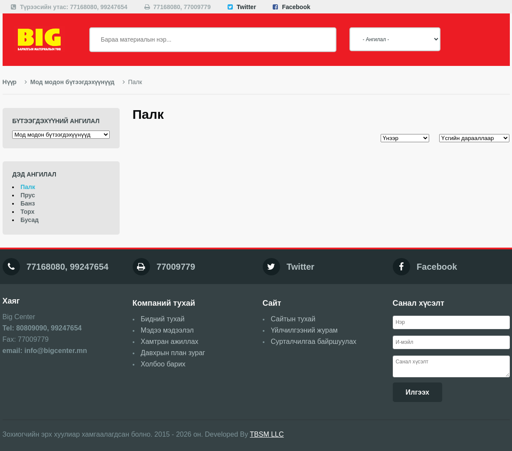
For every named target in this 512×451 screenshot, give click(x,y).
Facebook (296, 6)
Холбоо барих (163, 364)
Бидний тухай (163, 319)
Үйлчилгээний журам (304, 330)
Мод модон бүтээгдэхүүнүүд (69, 81)
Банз (27, 203)
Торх (27, 211)
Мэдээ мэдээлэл (167, 330)
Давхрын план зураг (173, 352)
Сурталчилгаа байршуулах (314, 341)
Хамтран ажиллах (170, 341)
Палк (27, 186)
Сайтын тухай (293, 319)
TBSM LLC (267, 434)
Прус (27, 195)
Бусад (29, 219)
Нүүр (10, 81)
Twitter (246, 6)
